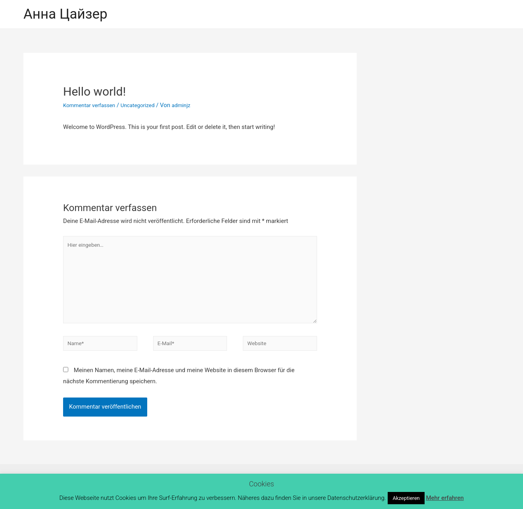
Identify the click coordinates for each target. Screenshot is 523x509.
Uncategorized (146, 105)
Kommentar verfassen (92, 105)
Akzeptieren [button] (405, 498)
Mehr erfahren (444, 497)
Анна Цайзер (65, 14)
